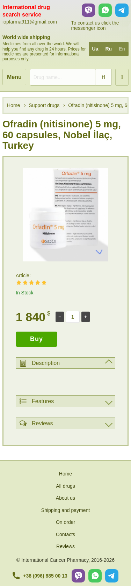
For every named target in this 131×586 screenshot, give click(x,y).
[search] (71, 77)
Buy (36, 338)
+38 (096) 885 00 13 (40, 575)
